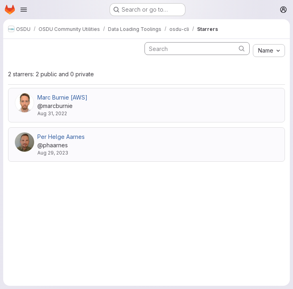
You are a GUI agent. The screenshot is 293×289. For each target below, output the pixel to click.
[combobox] (269, 50)
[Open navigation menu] (23, 9)
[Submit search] (241, 48)
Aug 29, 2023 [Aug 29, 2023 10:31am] (52, 153)
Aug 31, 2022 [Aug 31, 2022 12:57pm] (52, 113)
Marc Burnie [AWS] (62, 97)
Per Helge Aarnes (61, 136)
